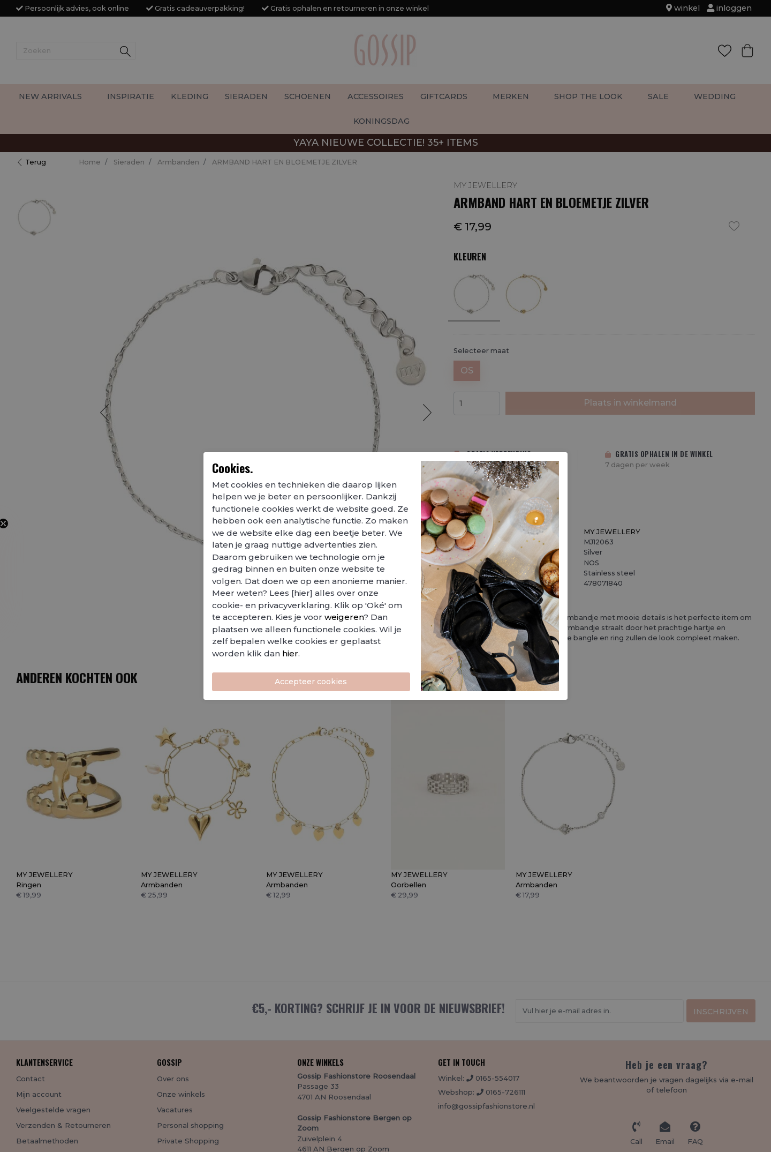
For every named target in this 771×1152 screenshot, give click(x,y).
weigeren (344, 617)
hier (290, 653)
